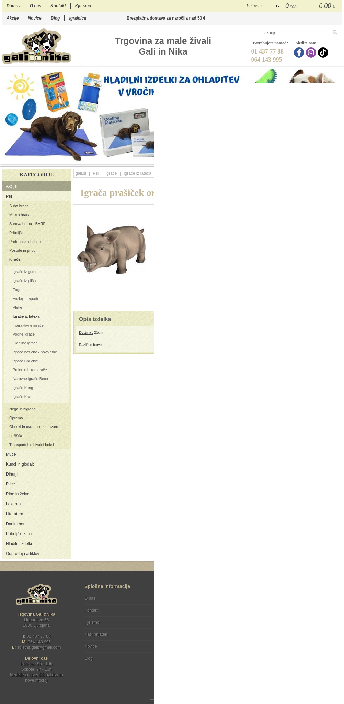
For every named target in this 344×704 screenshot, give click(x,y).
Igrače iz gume (25, 272)
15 (290, 158)
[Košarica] (305, 6)
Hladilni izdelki (19, 543)
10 (255, 158)
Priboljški (16, 233)
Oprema (16, 418)
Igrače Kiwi (22, 397)
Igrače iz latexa (26, 316)
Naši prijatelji (96, 634)
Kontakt (58, 5)
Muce (11, 454)
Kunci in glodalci (21, 464)
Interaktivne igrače (28, 325)
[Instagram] (312, 52)
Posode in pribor (23, 250)
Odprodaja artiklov (22, 553)
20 (324, 158)
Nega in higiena (22, 409)
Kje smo (83, 5)
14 (283, 158)
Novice (34, 18)
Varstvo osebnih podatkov (190, 610)
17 (303, 158)
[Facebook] (300, 52)
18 (310, 158)
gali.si (81, 173)
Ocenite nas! (186, 656)
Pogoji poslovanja (183, 598)
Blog (55, 18)
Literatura (14, 514)
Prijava (254, 5)
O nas (35, 5)
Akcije (13, 18)
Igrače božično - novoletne (35, 352)
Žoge (17, 290)
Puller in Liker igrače (30, 370)
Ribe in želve (18, 494)
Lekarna (13, 504)
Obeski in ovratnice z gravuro (33, 427)
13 (276, 158)
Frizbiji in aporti (25, 298)
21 (331, 158)
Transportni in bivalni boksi (31, 445)
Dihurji (12, 474)
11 (262, 158)
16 (297, 158)
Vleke (17, 307)
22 (338, 158)
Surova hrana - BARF (27, 224)
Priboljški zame (20, 533)
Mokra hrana (20, 215)
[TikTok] (324, 52)
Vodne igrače (24, 334)
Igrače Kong (23, 388)
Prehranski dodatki (25, 241)
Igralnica (77, 18)
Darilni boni (16, 523)
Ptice (10, 484)
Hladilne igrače (25, 343)
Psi (9, 196)
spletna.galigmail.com (39, 647)
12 (269, 158)
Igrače (14, 259)
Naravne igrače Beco (30, 379)
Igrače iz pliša (24, 281)
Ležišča (15, 436)
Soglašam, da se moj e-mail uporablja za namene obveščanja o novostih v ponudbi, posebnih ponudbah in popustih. (296, 626)
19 (317, 158)
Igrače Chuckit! (25, 361)
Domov (14, 5)
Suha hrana (19, 206)
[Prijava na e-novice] (335, 604)
